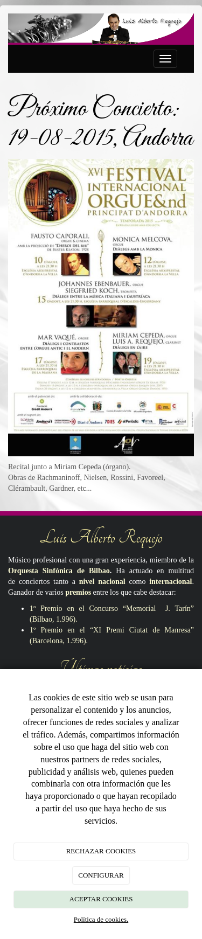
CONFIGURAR (101, 875)
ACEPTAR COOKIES (101, 899)
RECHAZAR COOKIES (101, 851)
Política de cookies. (101, 919)
